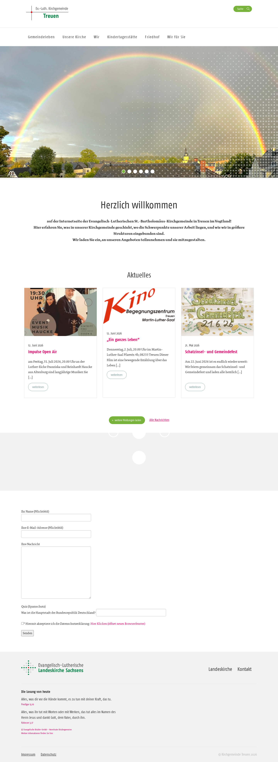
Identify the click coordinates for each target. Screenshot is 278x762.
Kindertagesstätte (122, 37)
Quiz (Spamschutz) (93, 609)
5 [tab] (148, 172)
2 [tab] (130, 172)
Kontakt (244, 669)
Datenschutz (48, 754)
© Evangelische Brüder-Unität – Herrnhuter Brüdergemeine (46, 729)
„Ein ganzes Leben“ (123, 339)
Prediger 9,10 (27, 704)
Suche (240, 9)
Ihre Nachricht (56, 571)
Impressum (28, 754)
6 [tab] (153, 172)
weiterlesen (38, 387)
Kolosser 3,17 (27, 722)
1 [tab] (124, 172)
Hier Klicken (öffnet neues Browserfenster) (118, 624)
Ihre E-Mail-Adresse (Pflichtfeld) (56, 531)
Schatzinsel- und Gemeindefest (211, 351)
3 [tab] (136, 172)
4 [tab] (142, 172)
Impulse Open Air (42, 351)
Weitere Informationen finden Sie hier (37, 733)
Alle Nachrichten (159, 420)
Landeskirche (220, 669)
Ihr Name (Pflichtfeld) (56, 514)
